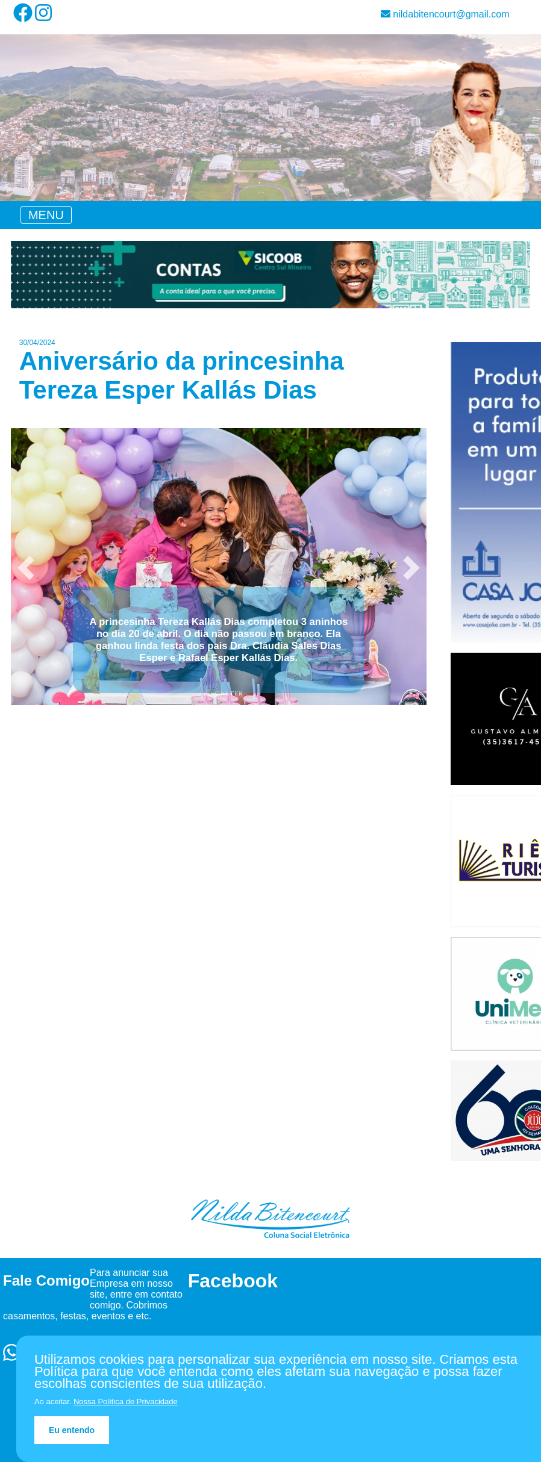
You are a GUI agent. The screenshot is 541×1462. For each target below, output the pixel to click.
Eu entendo (72, 1430)
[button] (26, 568)
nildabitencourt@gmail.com (445, 14)
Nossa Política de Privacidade (125, 1401)
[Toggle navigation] (46, 215)
